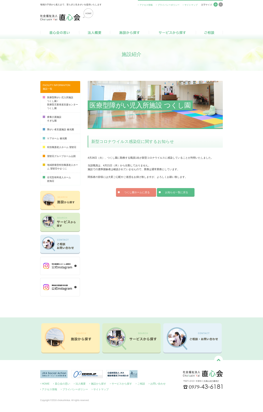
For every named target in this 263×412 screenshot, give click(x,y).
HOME (45, 383)
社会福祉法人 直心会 (66, 14)
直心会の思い (59, 32)
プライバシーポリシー (169, 5)
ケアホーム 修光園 (55, 138)
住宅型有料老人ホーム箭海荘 (57, 179)
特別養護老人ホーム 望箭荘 (59, 147)
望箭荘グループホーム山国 (59, 156)
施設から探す (129, 32)
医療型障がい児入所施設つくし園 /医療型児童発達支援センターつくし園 (60, 103)
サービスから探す (172, 32)
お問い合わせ (158, 383)
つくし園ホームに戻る (137, 192)
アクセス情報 (146, 5)
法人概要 (94, 32)
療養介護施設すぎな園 (52, 119)
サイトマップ (191, 5)
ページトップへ (218, 360)
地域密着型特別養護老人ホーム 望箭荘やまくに (60, 167)
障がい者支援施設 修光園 (58, 129)
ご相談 (209, 32)
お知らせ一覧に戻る (176, 192)
